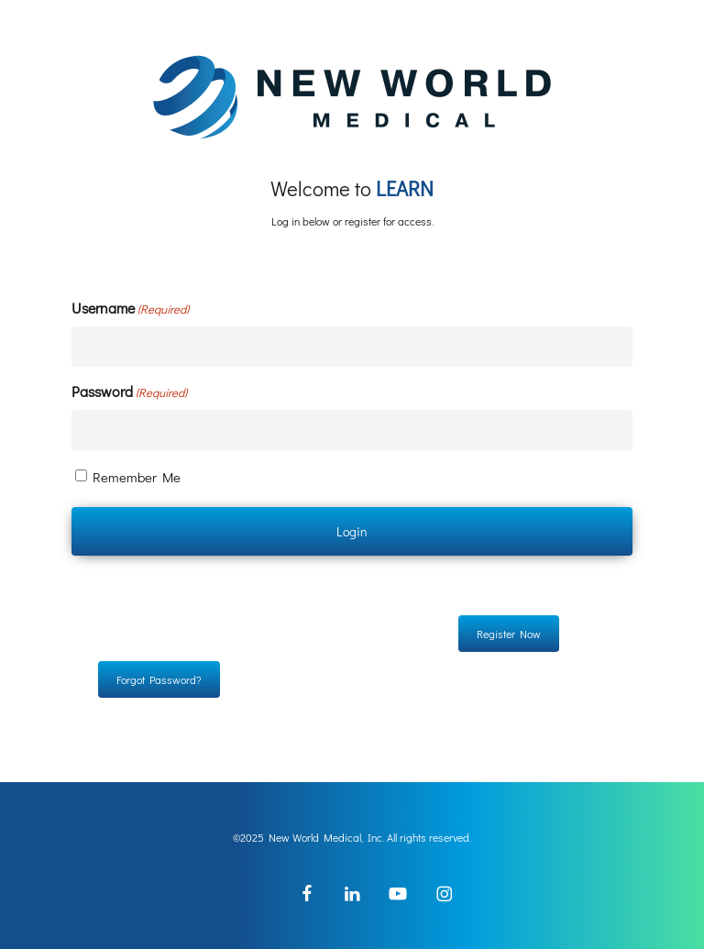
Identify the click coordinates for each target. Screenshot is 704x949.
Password (129, 392)
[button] (508, 633)
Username (130, 308)
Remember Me (137, 477)
